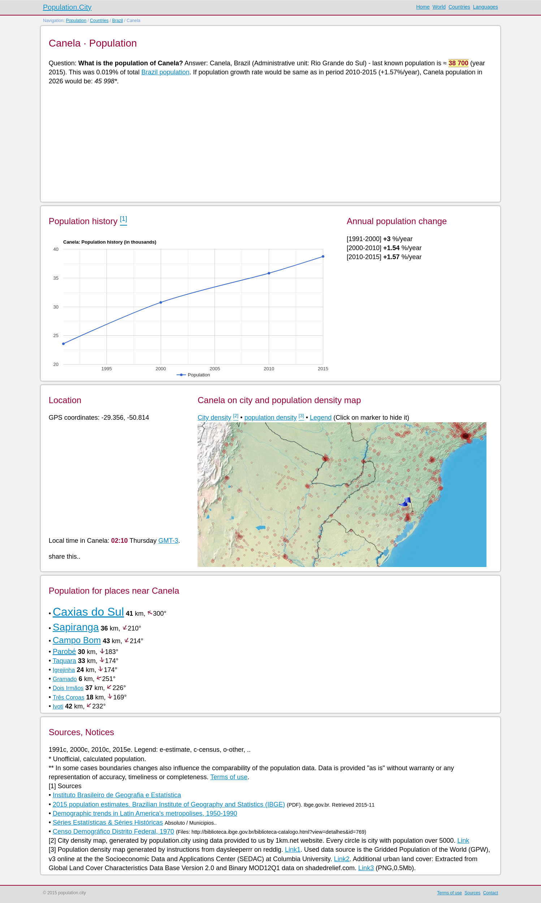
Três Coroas (68, 697)
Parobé (64, 651)
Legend (321, 417)
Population (76, 20)
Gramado (65, 679)
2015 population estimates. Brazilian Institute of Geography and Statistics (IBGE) (169, 804)
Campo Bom (77, 640)
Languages (485, 7)
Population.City (67, 7)
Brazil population (165, 72)
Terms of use (228, 777)
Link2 (342, 859)
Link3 (366, 868)
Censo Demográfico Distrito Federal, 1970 (113, 831)
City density (214, 417)
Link (463, 840)
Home (422, 7)
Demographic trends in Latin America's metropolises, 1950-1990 (145, 813)
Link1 (292, 849)
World (439, 7)
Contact (490, 892)
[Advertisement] (265, 142)
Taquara (64, 660)
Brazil (117, 20)
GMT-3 (168, 540)
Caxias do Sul (88, 611)
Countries (459, 7)
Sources (472, 892)
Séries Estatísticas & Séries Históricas (108, 822)
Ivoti (58, 706)
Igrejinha (64, 670)
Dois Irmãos (68, 688)
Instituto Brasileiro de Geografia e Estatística (117, 795)
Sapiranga (76, 627)
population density (270, 417)
